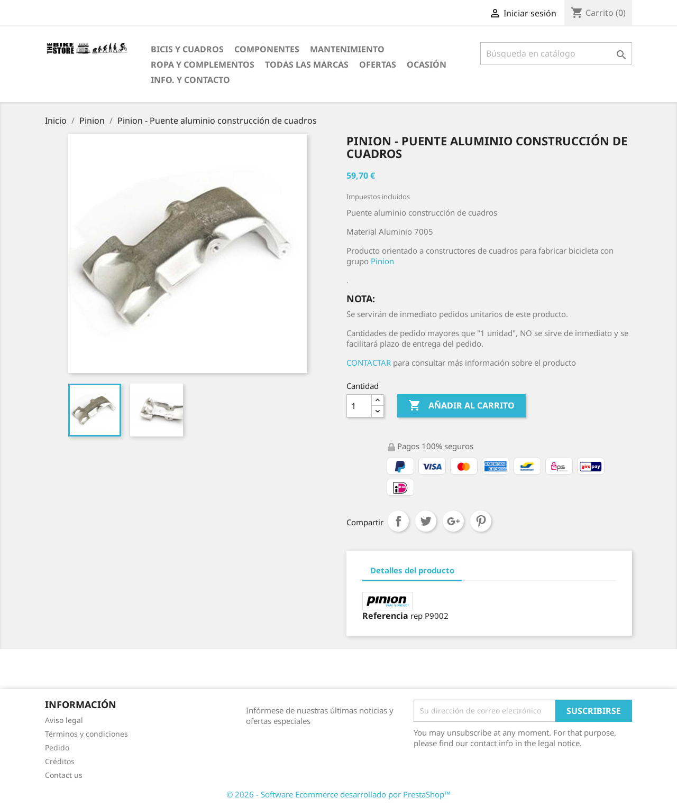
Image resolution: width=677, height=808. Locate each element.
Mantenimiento (347, 49)
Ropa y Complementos (202, 64)
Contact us (64, 775)
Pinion (382, 261)
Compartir (398, 521)
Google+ (453, 521)
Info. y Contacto (190, 80)
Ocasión (426, 64)
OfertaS (377, 64)
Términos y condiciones (86, 734)
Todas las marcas (307, 64)
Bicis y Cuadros (187, 49)
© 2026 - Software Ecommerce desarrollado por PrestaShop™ (338, 794)
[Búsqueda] (556, 53)
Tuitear (425, 521)
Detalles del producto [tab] (412, 570)
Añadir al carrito (461, 406)
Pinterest (480, 521)
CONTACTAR (368, 362)
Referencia (385, 615)
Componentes (266, 49)
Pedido (57, 747)
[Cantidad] (359, 405)
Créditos (60, 761)
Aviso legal (64, 720)
